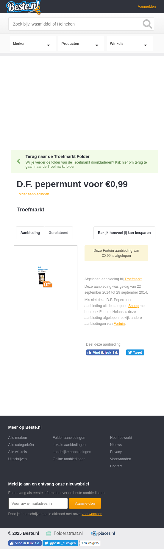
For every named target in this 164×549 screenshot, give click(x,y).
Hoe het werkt (121, 438)
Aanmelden (147, 6)
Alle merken (17, 438)
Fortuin (119, 324)
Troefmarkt (133, 279)
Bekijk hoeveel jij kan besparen (124, 233)
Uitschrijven (17, 459)
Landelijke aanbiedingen (72, 452)
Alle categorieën (21, 445)
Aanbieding (30, 233)
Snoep (133, 306)
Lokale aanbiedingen (69, 445)
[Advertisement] (82, 97)
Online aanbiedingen (69, 459)
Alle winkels (17, 452)
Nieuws (116, 445)
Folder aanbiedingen (69, 438)
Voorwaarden (120, 459)
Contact (116, 466)
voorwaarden (92, 514)
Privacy (116, 452)
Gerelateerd (58, 233)
